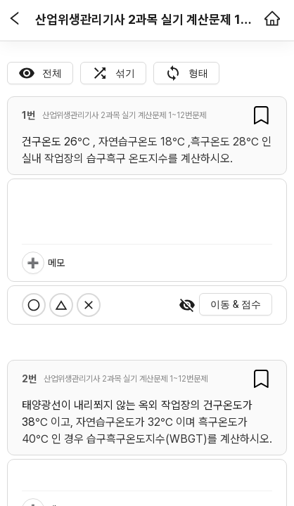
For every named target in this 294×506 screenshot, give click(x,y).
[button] (15, 20)
